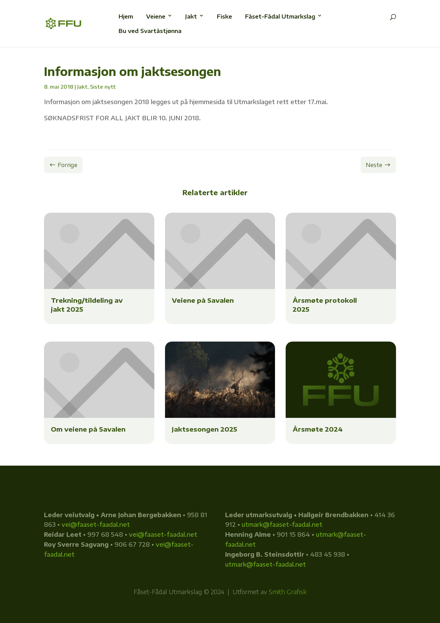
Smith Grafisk (288, 592)
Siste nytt (103, 87)
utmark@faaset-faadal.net (282, 524)
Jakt (82, 87)
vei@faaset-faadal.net (96, 524)
